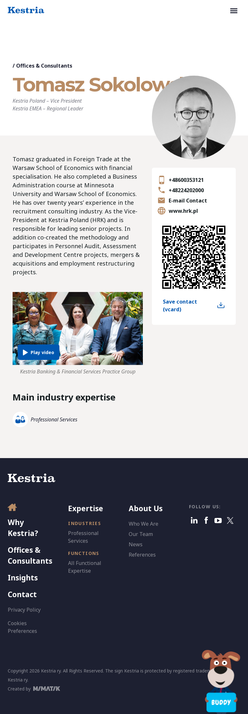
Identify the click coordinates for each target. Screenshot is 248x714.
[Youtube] (218, 520)
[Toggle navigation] (233, 10)
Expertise (85, 508)
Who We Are (143, 523)
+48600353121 (186, 179)
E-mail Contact (188, 200)
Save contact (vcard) (180, 305)
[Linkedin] (194, 520)
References (142, 554)
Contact (22, 594)
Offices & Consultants (44, 65)
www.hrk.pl (183, 210)
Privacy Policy (24, 609)
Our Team (141, 534)
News (136, 544)
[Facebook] (206, 520)
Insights (23, 578)
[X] (230, 520)
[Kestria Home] (26, 10)
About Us (146, 508)
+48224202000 (186, 190)
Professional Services (54, 419)
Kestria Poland (29, 100)
